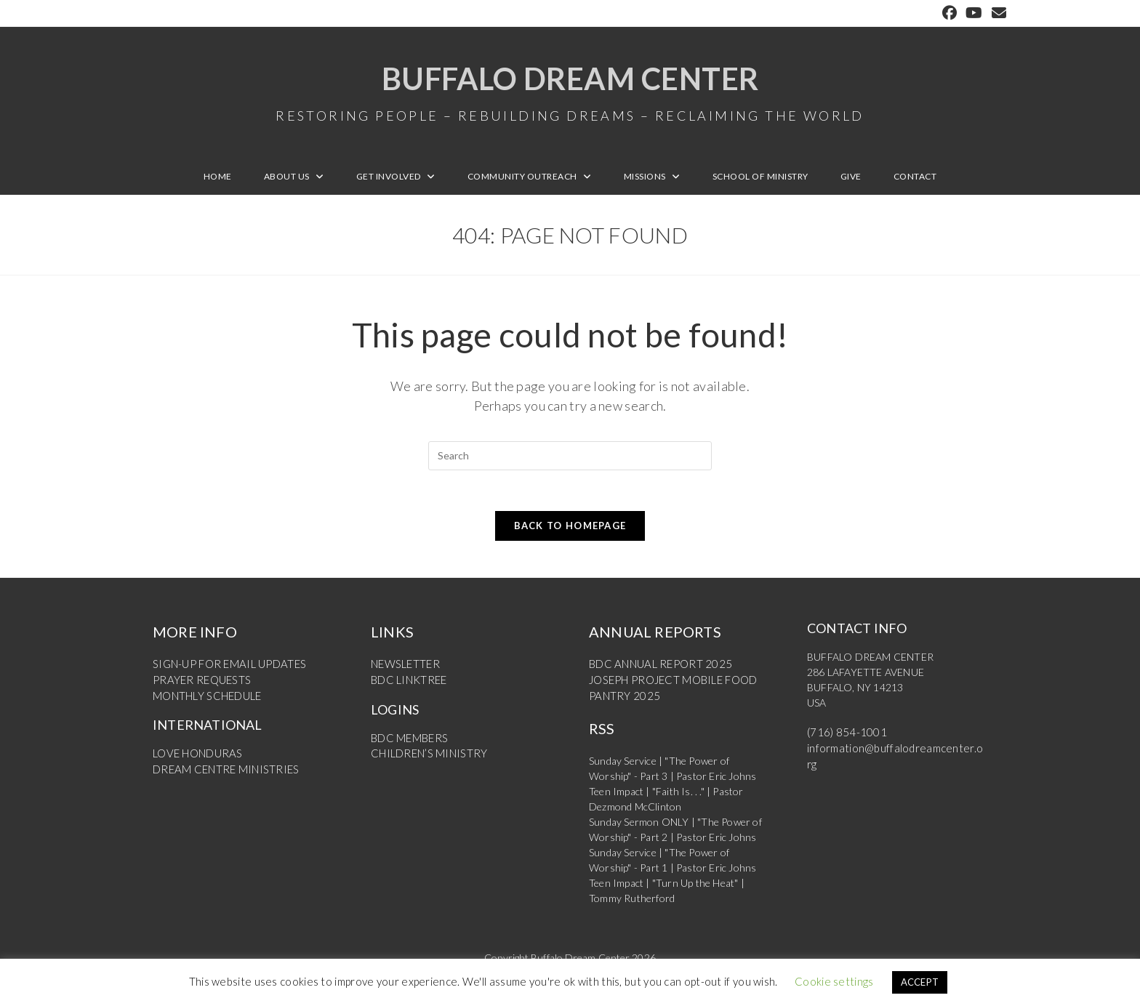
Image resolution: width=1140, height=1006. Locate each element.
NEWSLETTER (404, 672)
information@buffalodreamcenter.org (890, 755)
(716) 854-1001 (843, 740)
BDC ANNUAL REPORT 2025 (656, 672)
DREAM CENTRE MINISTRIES (222, 775)
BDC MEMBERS (407, 745)
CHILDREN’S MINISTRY (426, 760)
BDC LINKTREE (407, 687)
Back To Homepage (570, 533)
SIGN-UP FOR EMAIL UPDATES (226, 672)
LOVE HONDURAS (196, 760)
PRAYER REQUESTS (199, 687)
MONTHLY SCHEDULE (205, 702)
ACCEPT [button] (920, 982)
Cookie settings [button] (834, 981)
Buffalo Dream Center (570, 94)
